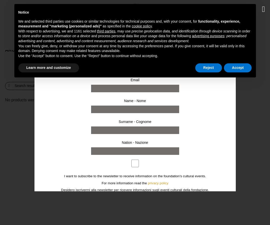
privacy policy (158, 183)
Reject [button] (208, 68)
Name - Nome (135, 101)
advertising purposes (208, 36)
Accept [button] (238, 68)
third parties (106, 31)
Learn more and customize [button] (48, 68)
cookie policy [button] (142, 26)
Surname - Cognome (135, 122)
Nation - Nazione (135, 143)
